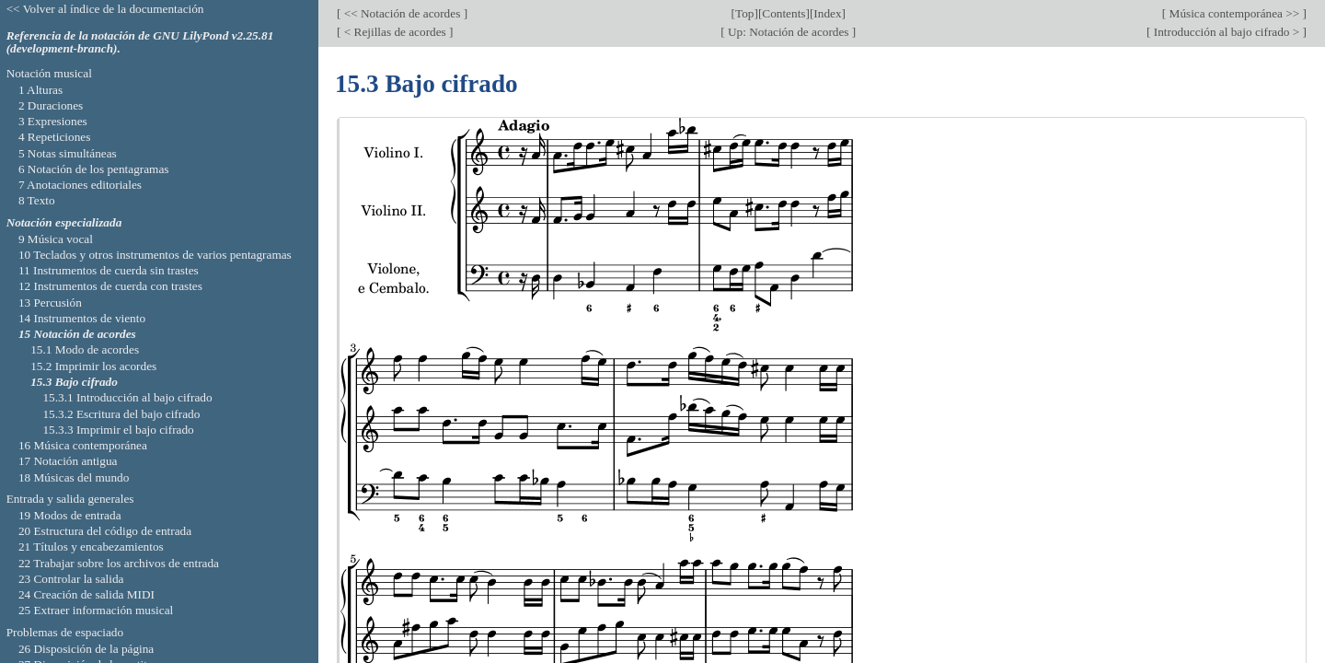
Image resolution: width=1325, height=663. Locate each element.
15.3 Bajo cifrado (74, 382)
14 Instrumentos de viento (81, 318)
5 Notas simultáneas (67, 153)
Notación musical (49, 73)
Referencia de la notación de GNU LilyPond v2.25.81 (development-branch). (140, 42)
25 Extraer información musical (95, 610)
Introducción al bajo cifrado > (1226, 32)
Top (744, 13)
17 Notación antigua (68, 461)
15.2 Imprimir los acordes (93, 366)
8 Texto (36, 200)
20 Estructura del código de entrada (104, 531)
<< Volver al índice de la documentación (105, 9)
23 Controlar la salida (71, 579)
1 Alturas (40, 90)
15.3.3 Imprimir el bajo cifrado (117, 429)
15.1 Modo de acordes (84, 349)
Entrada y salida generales (70, 499)
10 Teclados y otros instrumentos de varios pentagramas (155, 255)
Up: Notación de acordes (788, 32)
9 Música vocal (55, 239)
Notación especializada (64, 222)
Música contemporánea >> (1234, 13)
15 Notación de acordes (77, 334)
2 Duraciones (50, 105)
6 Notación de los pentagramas (93, 169)
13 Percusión (50, 302)
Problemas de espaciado (64, 632)
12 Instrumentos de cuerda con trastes (110, 286)
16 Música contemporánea (82, 445)
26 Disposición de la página (86, 649)
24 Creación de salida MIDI (86, 594)
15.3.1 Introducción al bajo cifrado (127, 397)
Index (827, 13)
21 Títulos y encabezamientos (91, 546)
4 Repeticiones (54, 137)
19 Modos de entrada (69, 515)
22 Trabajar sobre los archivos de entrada (118, 563)
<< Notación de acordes (401, 13)
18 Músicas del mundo (74, 477)
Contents (783, 13)
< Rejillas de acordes (394, 32)
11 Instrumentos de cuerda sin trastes (108, 270)
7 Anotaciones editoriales (80, 185)
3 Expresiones (52, 121)
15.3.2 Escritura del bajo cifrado (121, 414)
